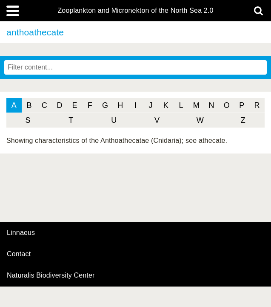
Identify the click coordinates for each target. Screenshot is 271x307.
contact (19, 254)
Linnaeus (21, 232)
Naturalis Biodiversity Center (51, 275)
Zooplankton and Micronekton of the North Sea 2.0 (135, 10)
